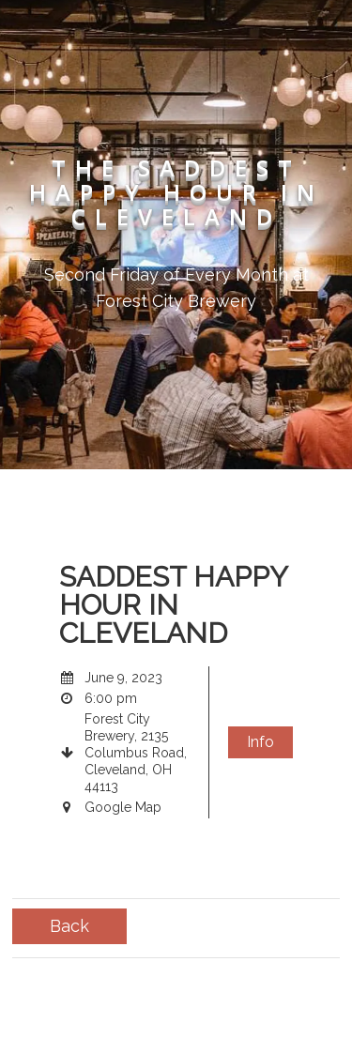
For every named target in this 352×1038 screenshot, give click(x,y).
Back (69, 926)
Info (260, 742)
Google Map (122, 807)
